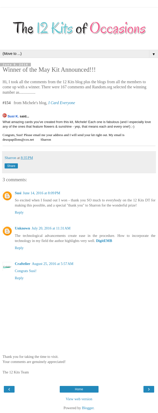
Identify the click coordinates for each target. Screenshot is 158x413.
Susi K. (13, 116)
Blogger (88, 408)
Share (11, 166)
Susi (18, 193)
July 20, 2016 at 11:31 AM (51, 228)
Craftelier (22, 264)
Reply (19, 212)
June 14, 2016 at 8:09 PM (41, 193)
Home (79, 389)
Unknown (22, 228)
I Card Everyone (61, 103)
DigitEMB (104, 241)
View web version (79, 399)
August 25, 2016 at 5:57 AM (53, 264)
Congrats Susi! (26, 271)
